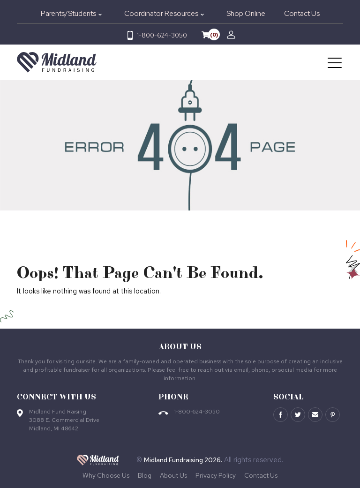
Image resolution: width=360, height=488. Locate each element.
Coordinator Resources (161, 13)
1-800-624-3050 (162, 35)
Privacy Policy (215, 475)
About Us (173, 475)
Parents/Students (68, 13)
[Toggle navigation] (335, 62)
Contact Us (302, 13)
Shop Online (245, 13)
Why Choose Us (105, 475)
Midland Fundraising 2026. (183, 460)
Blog (144, 475)
